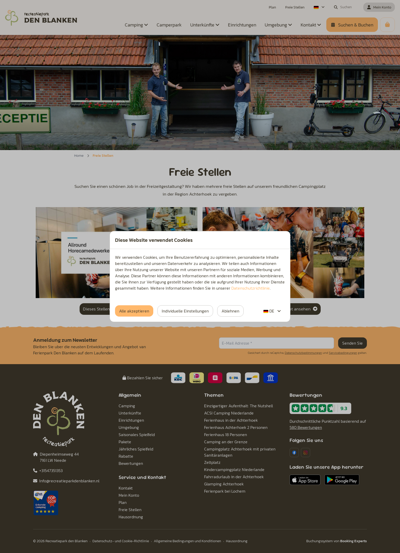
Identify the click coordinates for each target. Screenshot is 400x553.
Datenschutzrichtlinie (250, 288)
